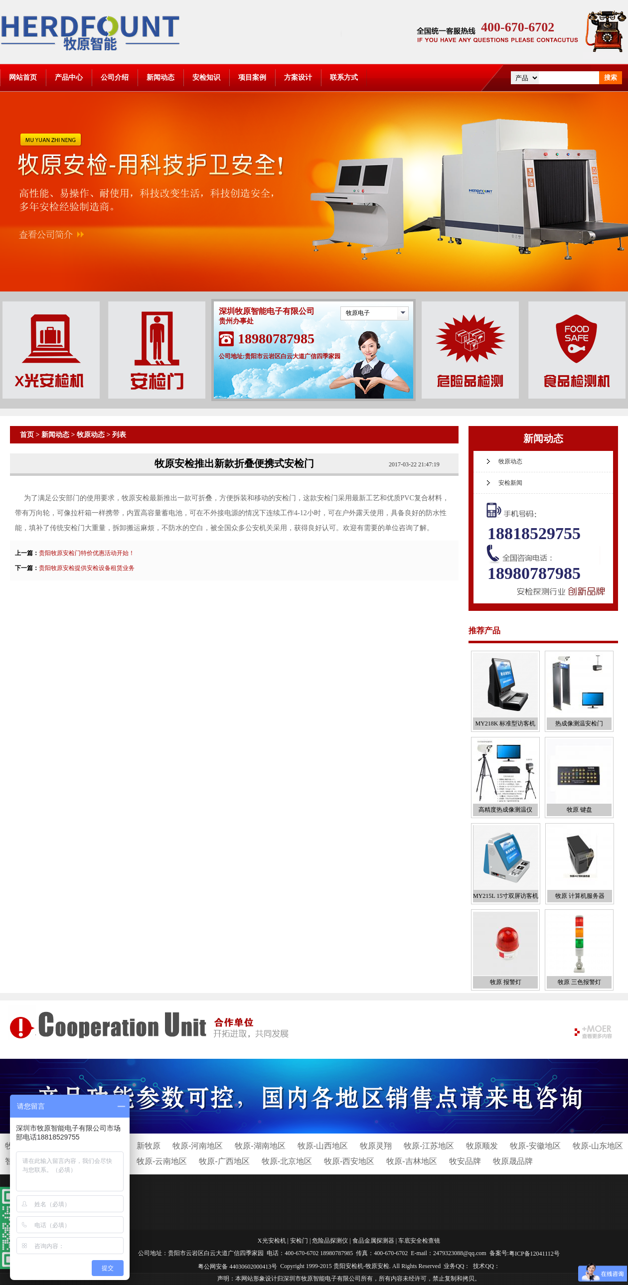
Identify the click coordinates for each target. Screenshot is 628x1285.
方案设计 (298, 77)
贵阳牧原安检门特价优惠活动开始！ (87, 553)
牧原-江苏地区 (429, 1146)
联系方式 (344, 77)
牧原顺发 (482, 1146)
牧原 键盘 (579, 809)
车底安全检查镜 (419, 1240)
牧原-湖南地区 (260, 1146)
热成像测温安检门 (579, 723)
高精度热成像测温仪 (505, 809)
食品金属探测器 (373, 1240)
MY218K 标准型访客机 (505, 723)
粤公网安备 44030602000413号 (237, 1266)
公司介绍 (115, 77)
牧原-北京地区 (287, 1161)
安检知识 (206, 77)
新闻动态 (160, 77)
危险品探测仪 (330, 1240)
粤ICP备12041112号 (534, 1253)
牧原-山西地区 (323, 1146)
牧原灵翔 (376, 1146)
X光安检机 (272, 1240)
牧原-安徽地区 (535, 1146)
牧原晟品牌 (513, 1161)
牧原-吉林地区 (411, 1161)
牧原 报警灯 (505, 982)
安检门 (299, 1240)
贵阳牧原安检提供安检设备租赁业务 (87, 568)
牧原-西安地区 (349, 1161)
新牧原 (148, 1146)
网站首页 (23, 77)
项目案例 (252, 77)
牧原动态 (91, 434)
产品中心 (69, 77)
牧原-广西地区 (224, 1161)
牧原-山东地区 (598, 1146)
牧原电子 (358, 312)
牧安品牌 (465, 1161)
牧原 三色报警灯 (579, 982)
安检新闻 (510, 482)
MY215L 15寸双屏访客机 (505, 895)
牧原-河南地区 (197, 1146)
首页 (27, 434)
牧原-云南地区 (162, 1161)
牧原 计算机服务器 (580, 895)
